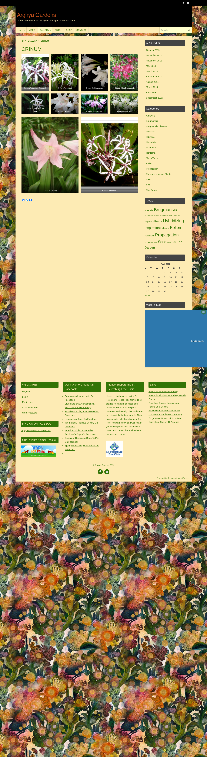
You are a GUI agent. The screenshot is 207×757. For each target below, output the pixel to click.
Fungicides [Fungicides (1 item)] (148, 222)
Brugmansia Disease (156, 126)
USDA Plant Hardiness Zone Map (165, 414)
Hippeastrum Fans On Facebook (81, 419)
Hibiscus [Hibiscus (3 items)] (157, 221)
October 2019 (153, 50)
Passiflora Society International (163, 403)
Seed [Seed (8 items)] (162, 242)
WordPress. (183, 478)
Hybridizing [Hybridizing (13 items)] (173, 220)
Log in (25, 397)
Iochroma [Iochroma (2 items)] (164, 228)
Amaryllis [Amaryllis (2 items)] (149, 210)
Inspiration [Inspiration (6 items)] (152, 228)
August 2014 (152, 82)
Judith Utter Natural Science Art (164, 410)
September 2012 (154, 97)
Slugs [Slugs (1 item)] (169, 242)
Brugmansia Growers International (165, 418)
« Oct (147, 295)
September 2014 (154, 76)
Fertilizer (150, 131)
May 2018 (151, 66)
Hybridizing (151, 142)
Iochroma (151, 152)
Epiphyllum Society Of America (163, 422)
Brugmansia (152, 121)
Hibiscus (150, 137)
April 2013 (151, 92)
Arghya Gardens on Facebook (36, 430)
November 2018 (154, 60)
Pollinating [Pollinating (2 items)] (149, 235)
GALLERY (32, 41)
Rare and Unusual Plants (158, 174)
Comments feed (30, 407)
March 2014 (152, 87)
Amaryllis (150, 115)
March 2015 (152, 71)
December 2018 (154, 55)
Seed (148, 179)
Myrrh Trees (152, 158)
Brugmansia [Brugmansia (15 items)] (165, 209)
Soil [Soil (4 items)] (173, 242)
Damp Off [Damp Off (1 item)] (176, 215)
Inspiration (151, 147)
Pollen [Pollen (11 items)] (175, 227)
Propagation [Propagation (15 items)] (167, 234)
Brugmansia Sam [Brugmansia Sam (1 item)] (166, 215)
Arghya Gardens (36, 15)
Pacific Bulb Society (158, 406)
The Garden (152, 190)
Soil (148, 184)
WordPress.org (29, 412)
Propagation (152, 168)
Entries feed (28, 402)
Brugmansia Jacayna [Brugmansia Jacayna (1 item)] (152, 215)
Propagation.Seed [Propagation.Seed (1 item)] (151, 242)
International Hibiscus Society (163, 391)
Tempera (172, 478)
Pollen (149, 163)
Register (26, 391)
